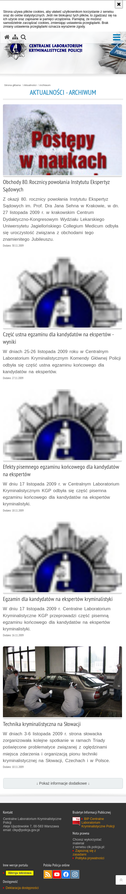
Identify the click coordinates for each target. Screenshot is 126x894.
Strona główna (12, 85)
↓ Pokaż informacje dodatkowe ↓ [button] (63, 783)
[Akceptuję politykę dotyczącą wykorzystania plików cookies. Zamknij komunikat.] (119, 4)
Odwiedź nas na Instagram (75, 874)
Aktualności (30, 85)
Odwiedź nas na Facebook (66, 874)
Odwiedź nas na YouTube (57, 874)
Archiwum (45, 85)
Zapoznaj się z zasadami (84, 852)
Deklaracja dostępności (22, 888)
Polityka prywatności (89, 858)
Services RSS (48, 874)
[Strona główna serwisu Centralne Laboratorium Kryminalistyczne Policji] (7, 37)
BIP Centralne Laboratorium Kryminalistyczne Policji (98, 822)
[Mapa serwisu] (15, 37)
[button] (116, 37)
